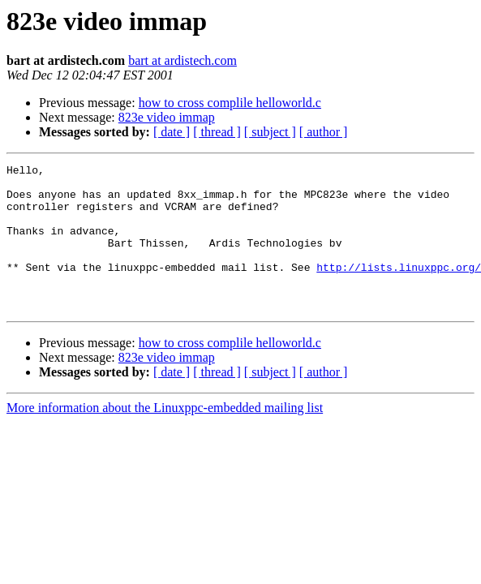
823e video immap (166, 117)
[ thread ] (217, 132)
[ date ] (171, 132)
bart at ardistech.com (182, 60)
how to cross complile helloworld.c (230, 103)
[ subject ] (270, 132)
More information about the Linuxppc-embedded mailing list (164, 437)
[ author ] (323, 132)
